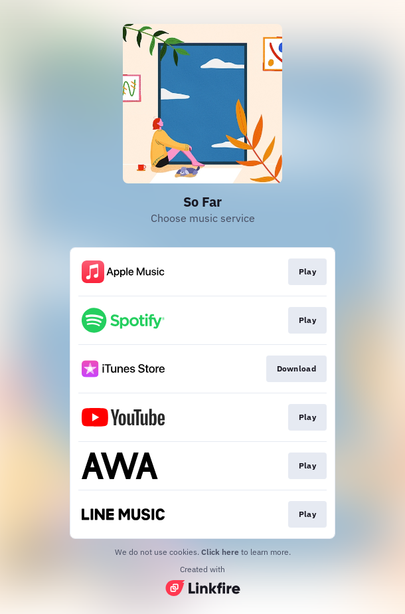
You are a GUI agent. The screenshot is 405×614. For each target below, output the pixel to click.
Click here (220, 552)
